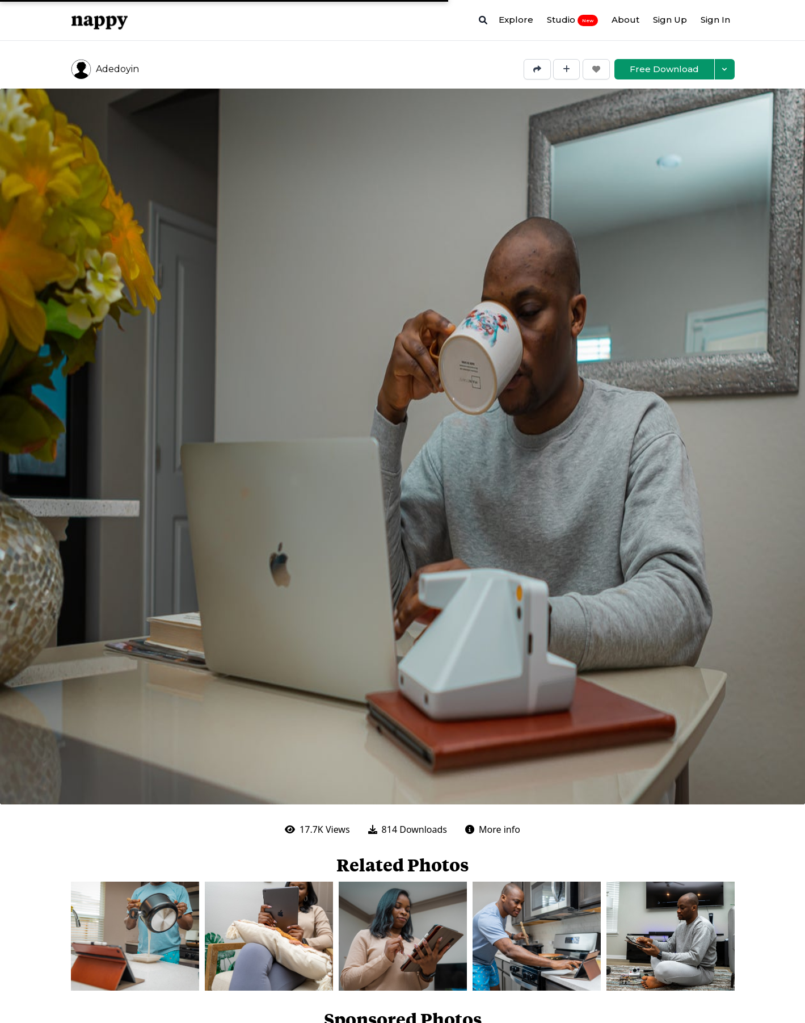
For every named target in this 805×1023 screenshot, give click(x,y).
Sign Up (670, 19)
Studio (572, 20)
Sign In (715, 19)
